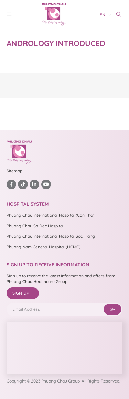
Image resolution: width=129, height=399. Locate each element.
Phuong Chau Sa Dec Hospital (35, 225)
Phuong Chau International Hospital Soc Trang (51, 236)
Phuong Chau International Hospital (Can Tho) (50, 215)
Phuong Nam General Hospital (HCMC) (43, 246)
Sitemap (14, 170)
